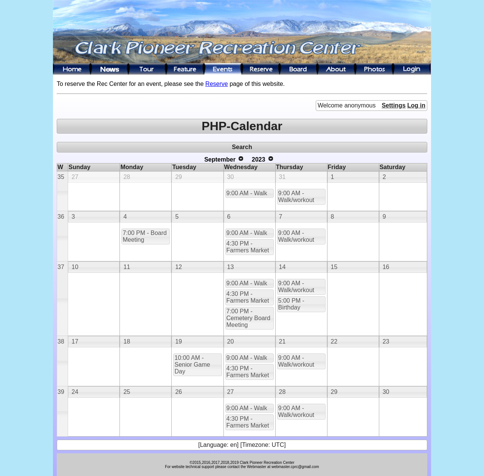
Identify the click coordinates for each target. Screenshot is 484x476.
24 (74, 392)
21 (282, 341)
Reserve (216, 84)
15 (334, 267)
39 (60, 392)
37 (60, 267)
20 (230, 341)
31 (282, 177)
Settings (393, 105)
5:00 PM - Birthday (291, 304)
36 (60, 216)
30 (230, 177)
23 (386, 341)
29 (178, 177)
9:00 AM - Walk (246, 193)
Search (242, 147)
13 (230, 267)
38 (60, 341)
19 (178, 341)
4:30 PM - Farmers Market (247, 247)
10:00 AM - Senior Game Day (192, 365)
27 (74, 177)
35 (60, 177)
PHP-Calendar (242, 126)
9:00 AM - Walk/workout (296, 196)
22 (334, 341)
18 (126, 341)
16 (386, 267)
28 (126, 177)
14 (282, 267)
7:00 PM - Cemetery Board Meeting (248, 318)
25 (126, 392)
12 (178, 267)
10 (74, 267)
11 (126, 267)
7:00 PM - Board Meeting (145, 236)
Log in (416, 105)
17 (74, 341)
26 (178, 392)
